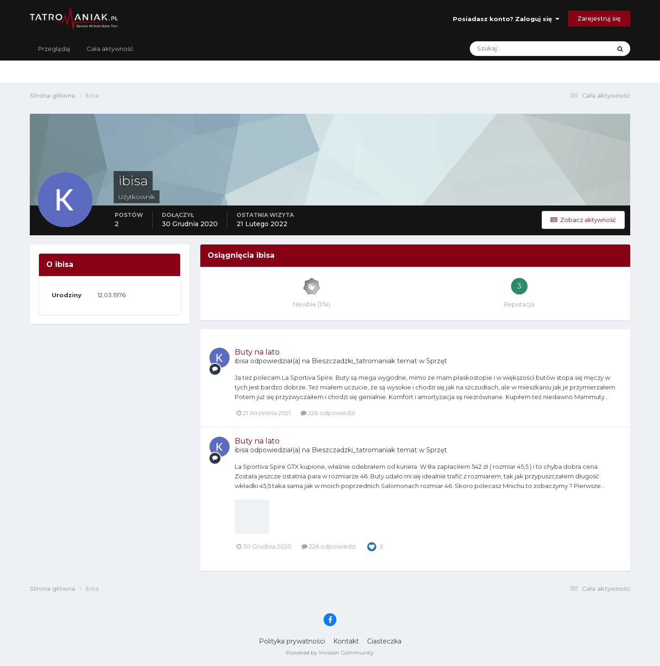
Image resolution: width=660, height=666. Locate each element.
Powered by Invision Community (330, 652)
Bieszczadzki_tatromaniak (353, 361)
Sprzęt (436, 361)
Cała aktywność (110, 48)
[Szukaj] (504, 48)
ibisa (241, 361)
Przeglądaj (54, 48)
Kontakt (346, 641)
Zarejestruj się (599, 18)
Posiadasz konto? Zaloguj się (506, 18)
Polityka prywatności (292, 641)
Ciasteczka (384, 641)
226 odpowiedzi (328, 412)
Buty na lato (257, 352)
